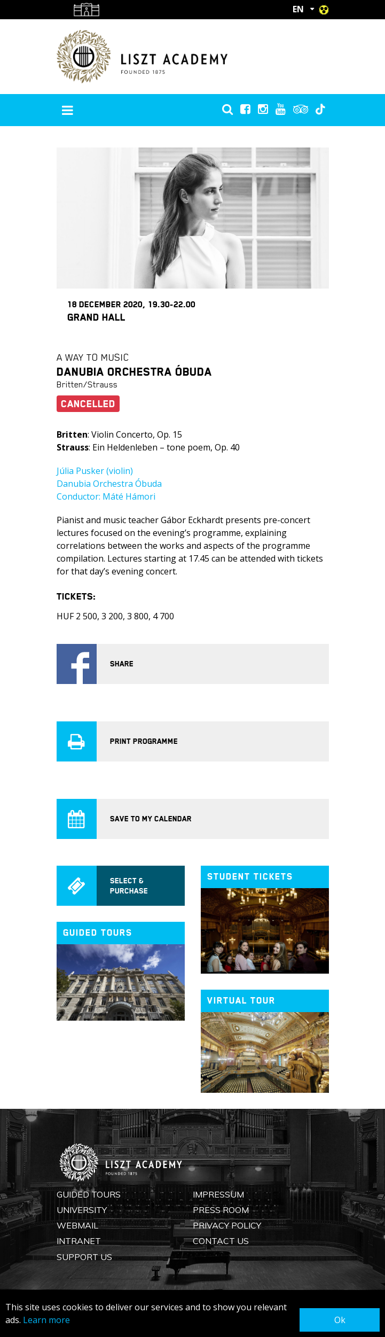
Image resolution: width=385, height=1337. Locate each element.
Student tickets (250, 877)
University (82, 1209)
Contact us (221, 1240)
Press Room (221, 1209)
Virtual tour (241, 1001)
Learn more (46, 1320)
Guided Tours (89, 1194)
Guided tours (97, 933)
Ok (339, 1320)
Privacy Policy (227, 1225)
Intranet (79, 1240)
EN (298, 9)
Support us (84, 1257)
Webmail (77, 1225)
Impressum (218, 1194)
